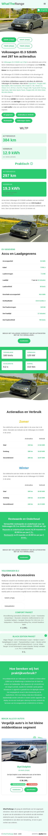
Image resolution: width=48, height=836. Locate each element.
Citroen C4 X (6, 88)
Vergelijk (42, 10)
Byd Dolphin (6, 86)
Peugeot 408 (30, 90)
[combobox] (13, 598)
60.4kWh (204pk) (24, 770)
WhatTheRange (8, 834)
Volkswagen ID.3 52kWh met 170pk (15, 62)
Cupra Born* (32, 83)
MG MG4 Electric (7, 92)
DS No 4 (14, 88)
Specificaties (31, 790)
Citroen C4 (39, 86)
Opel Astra (5, 90)
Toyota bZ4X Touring (39, 88)
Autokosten (24, 341)
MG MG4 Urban (40, 90)
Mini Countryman (16, 86)
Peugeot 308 (27, 88)
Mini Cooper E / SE (28, 86)
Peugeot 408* (41, 83)
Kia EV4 (20, 88)
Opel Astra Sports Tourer (17, 90)
